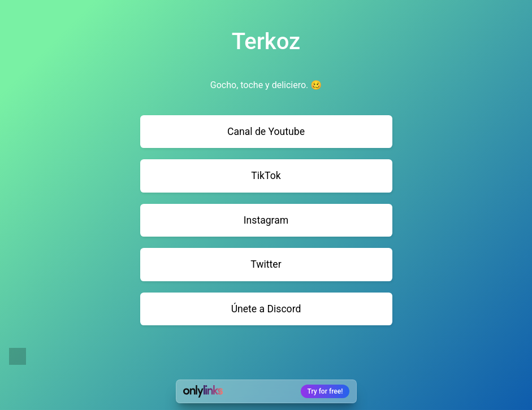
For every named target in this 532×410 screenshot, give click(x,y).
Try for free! (325, 391)
